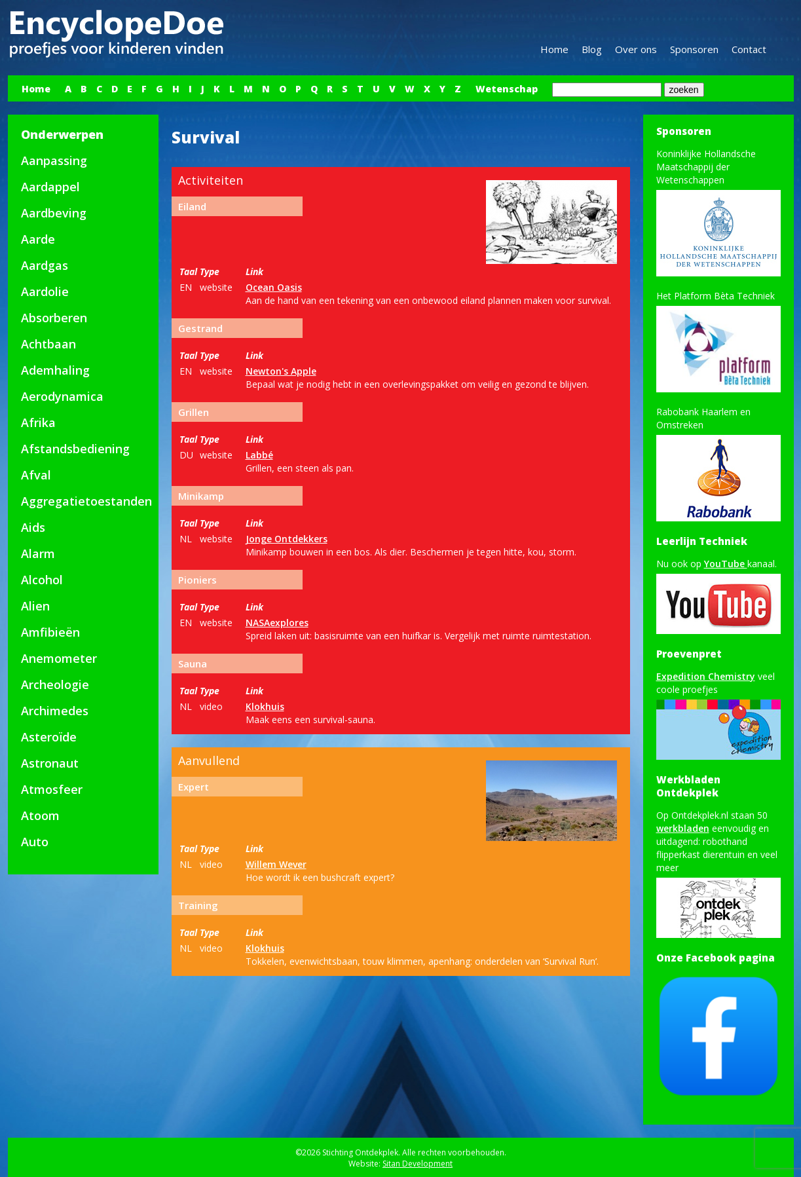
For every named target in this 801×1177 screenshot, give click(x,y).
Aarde (38, 239)
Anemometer (59, 658)
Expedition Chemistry (705, 676)
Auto (34, 842)
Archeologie (55, 684)
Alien (35, 606)
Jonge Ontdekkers (286, 538)
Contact (749, 49)
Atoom (40, 815)
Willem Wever (276, 864)
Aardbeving (53, 213)
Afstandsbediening (75, 449)
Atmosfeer (52, 789)
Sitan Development (417, 1163)
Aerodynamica (62, 396)
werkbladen (682, 828)
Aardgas (44, 265)
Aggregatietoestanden (86, 501)
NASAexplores (277, 622)
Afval (36, 475)
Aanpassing (54, 160)
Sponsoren (694, 49)
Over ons (636, 49)
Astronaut (50, 763)
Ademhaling (55, 370)
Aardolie (45, 291)
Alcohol (42, 580)
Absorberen (54, 318)
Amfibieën (50, 632)
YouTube (725, 563)
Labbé (259, 455)
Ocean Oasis (274, 287)
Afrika (38, 422)
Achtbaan (48, 344)
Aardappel (50, 187)
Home (554, 49)
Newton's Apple (281, 371)
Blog (592, 49)
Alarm (38, 553)
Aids (33, 527)
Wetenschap (506, 89)
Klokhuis (265, 706)
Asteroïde (49, 737)
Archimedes (54, 711)
